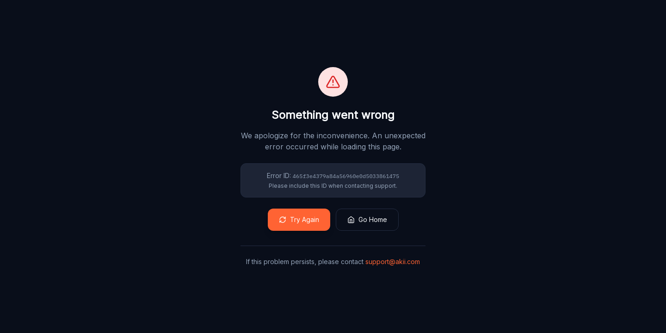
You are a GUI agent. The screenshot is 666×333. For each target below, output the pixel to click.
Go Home (367, 219)
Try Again (299, 219)
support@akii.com (392, 261)
